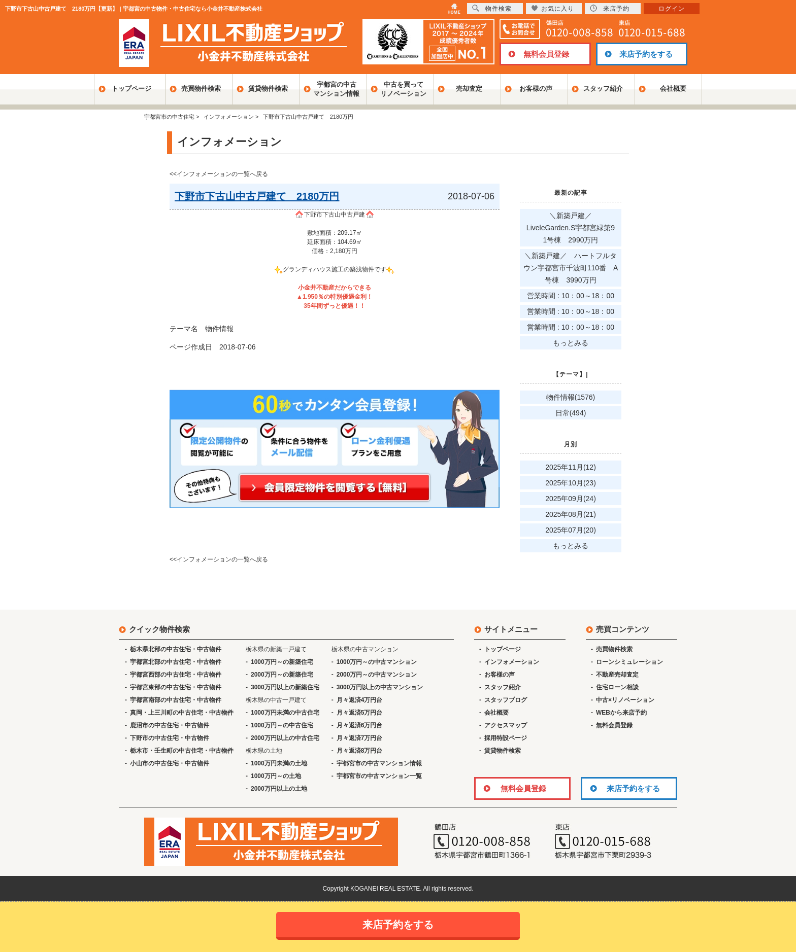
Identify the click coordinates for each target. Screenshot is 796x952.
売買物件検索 (201, 88)
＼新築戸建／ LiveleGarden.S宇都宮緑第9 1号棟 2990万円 (573, 227)
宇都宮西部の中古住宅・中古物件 (175, 674)
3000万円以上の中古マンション (380, 687)
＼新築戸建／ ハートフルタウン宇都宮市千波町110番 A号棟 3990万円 (570, 268)
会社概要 (673, 88)
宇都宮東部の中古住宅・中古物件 (175, 687)
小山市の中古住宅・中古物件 (169, 763)
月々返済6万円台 (360, 725)
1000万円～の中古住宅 (282, 725)
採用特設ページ (505, 738)
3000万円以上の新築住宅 (285, 687)
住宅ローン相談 (617, 687)
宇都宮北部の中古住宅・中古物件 (175, 661)
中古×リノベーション (625, 699)
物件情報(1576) (570, 397)
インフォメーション (511, 661)
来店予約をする (646, 54)
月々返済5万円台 (360, 712)
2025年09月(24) (570, 499)
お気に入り (552, 8)
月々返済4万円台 (360, 699)
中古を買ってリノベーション (403, 89)
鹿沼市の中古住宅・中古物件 (169, 725)
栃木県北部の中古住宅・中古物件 (175, 649)
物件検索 (492, 8)
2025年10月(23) (570, 483)
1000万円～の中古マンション (377, 661)
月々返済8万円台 (360, 750)
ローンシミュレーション (629, 661)
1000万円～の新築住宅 (282, 661)
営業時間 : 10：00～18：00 (570, 296)
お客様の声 (535, 88)
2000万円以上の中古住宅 (285, 738)
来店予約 (609, 8)
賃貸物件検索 (268, 88)
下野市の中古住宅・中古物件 (169, 738)
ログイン (671, 8)
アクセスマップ (505, 725)
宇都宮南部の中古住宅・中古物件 (175, 699)
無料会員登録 (546, 54)
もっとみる (570, 343)
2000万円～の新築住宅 (282, 674)
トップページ (131, 88)
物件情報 (219, 329)
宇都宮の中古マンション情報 (336, 89)
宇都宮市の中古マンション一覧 (379, 776)
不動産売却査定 (617, 674)
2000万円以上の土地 (279, 788)
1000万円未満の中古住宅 (285, 712)
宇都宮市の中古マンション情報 (379, 763)
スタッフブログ (505, 699)
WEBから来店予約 (621, 712)
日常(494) (570, 413)
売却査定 (469, 88)
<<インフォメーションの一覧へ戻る (219, 174)
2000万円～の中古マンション (377, 674)
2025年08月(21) (570, 514)
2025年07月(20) (570, 530)
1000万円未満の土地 (279, 763)
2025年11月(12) (570, 467)
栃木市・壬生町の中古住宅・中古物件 (182, 750)
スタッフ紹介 (603, 88)
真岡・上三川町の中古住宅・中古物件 (182, 712)
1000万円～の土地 (276, 776)
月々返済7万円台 (360, 738)
